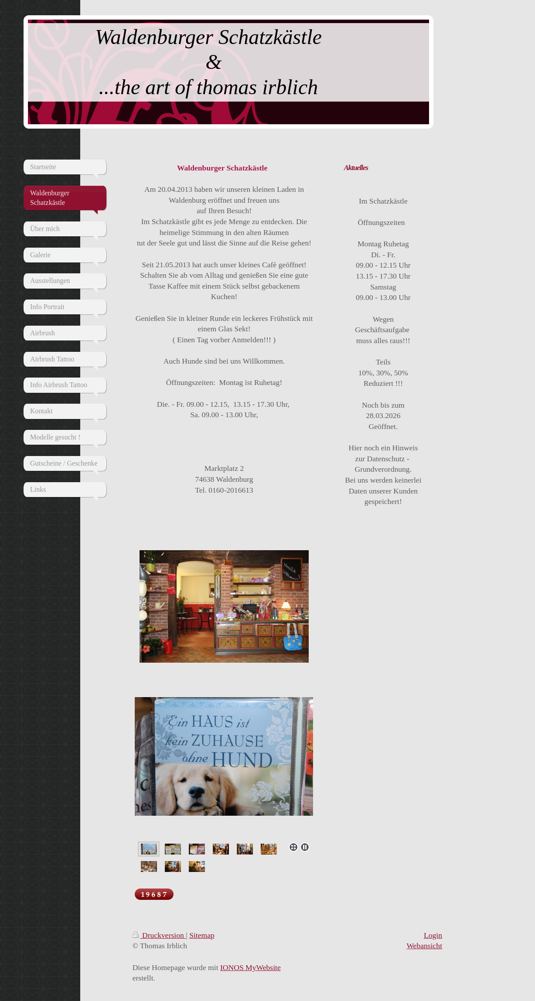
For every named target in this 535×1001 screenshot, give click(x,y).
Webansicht (424, 945)
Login (433, 935)
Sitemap (202, 935)
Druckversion (159, 935)
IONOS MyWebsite (250, 967)
